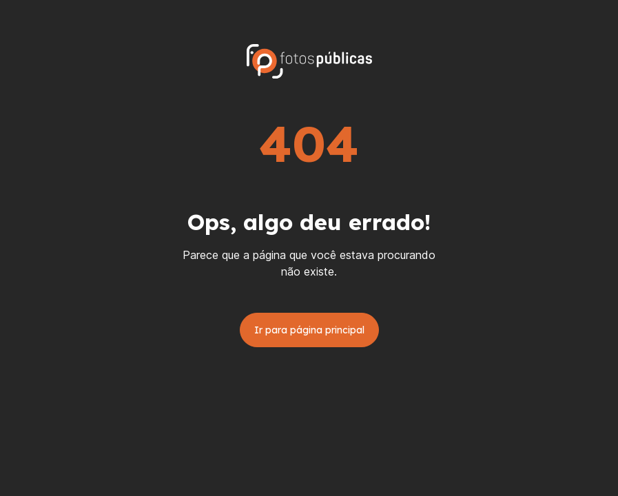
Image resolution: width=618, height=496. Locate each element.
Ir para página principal (309, 330)
